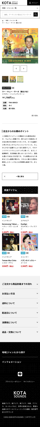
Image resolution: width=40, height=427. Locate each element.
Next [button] (24, 68)
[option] (20, 46)
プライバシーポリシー (13, 381)
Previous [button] (16, 68)
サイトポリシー (29, 381)
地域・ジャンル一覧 (11, 20)
